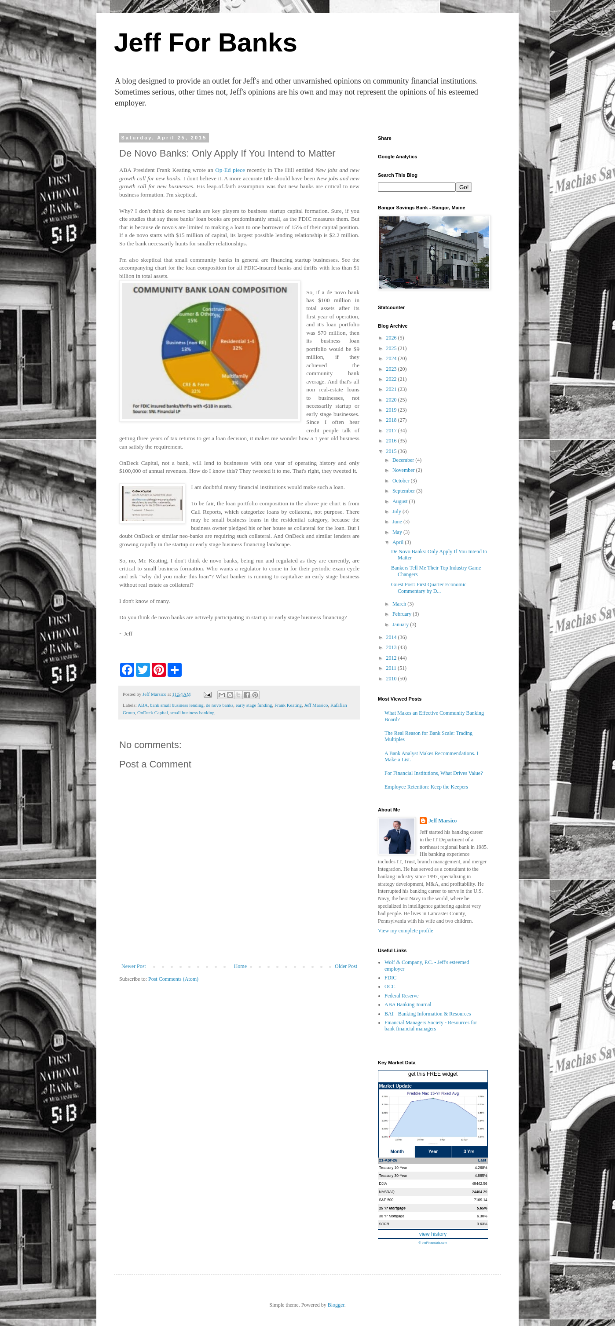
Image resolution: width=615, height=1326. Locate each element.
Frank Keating (288, 705)
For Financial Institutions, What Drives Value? (433, 773)
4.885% (481, 1175)
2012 (392, 658)
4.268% (481, 1167)
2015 (392, 451)
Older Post (346, 966)
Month (397, 1151)
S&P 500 (386, 1200)
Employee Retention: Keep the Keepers (426, 787)
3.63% (482, 1224)
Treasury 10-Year (393, 1167)
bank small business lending (176, 705)
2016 (392, 441)
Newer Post (133, 966)
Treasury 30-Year (393, 1175)
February (402, 614)
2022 (392, 379)
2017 (392, 430)
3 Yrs (469, 1151)
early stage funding (254, 705)
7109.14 (480, 1200)
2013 (392, 647)
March (399, 604)
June (397, 522)
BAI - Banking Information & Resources (427, 1014)
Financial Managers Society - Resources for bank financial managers (430, 1025)
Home (240, 966)
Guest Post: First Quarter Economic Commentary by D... (428, 587)
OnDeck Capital (152, 712)
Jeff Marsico (316, 705)
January (401, 624)
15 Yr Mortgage (392, 1208)
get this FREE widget (433, 1074)
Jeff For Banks (205, 42)
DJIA (383, 1183)
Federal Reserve (401, 996)
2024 (392, 358)
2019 (392, 410)
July (397, 511)
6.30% (482, 1216)
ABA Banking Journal (408, 1004)
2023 (392, 369)
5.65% (482, 1208)
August (400, 501)
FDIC (390, 978)
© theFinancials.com (432, 1242)
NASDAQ (387, 1192)
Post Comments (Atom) (173, 979)
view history (433, 1234)
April (398, 542)
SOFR (384, 1224)
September (404, 491)
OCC (389, 986)
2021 (392, 389)
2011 (392, 668)
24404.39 (479, 1192)
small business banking (192, 712)
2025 (392, 348)
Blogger (336, 1305)
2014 (392, 637)
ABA (143, 705)
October (401, 481)
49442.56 (479, 1183)
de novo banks (219, 705)
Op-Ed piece (230, 170)
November (404, 470)
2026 (392, 338)
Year (433, 1151)
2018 (392, 420)
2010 (392, 679)
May (397, 532)
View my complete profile (405, 931)
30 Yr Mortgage (392, 1216)
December (403, 460)
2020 (392, 400)
